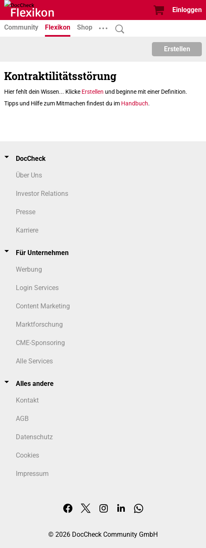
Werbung (29, 269)
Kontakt (27, 400)
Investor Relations (42, 194)
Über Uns (29, 175)
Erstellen (177, 49)
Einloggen (187, 10)
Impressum (32, 474)
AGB (22, 419)
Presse (25, 212)
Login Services (37, 288)
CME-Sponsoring (40, 343)
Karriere (27, 230)
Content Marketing (43, 306)
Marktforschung (39, 324)
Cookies (27, 455)
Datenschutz (34, 437)
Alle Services (34, 361)
